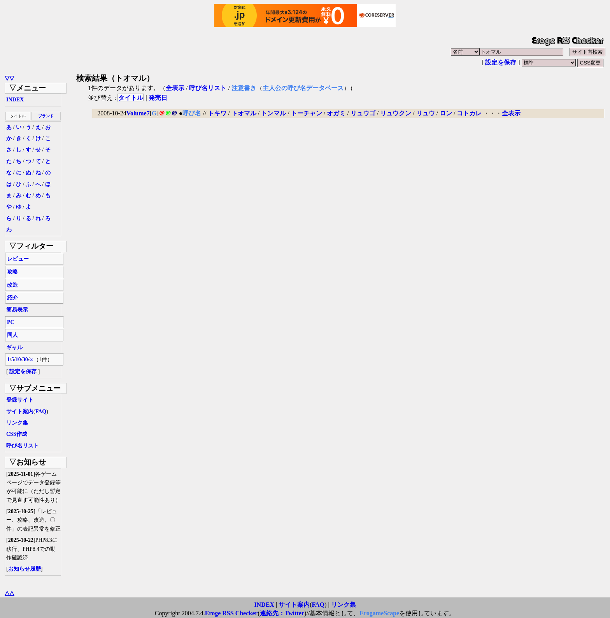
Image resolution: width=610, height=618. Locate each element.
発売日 (158, 97)
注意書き (243, 88)
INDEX (15, 100)
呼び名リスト (22, 446)
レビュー (18, 259)
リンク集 (17, 423)
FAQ (41, 411)
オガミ (336, 113)
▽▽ (9, 78)
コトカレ (469, 113)
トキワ (217, 113)
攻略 (12, 272)
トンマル (273, 113)
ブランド (46, 116)
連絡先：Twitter (282, 613)
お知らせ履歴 (24, 569)
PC (10, 322)
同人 (12, 335)
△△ (9, 593)
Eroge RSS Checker (231, 613)
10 (18, 359)
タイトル (130, 97)
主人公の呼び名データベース (303, 88)
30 (25, 359)
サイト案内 (19, 411)
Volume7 (138, 113)
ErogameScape (379, 613)
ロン (446, 113)
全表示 (175, 88)
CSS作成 (16, 434)
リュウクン (395, 113)
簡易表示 (17, 310)
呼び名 (191, 113)
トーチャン (306, 113)
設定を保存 (500, 62)
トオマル (243, 113)
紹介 (12, 298)
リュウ (425, 113)
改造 (12, 285)
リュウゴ (363, 113)
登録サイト (19, 400)
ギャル (14, 347)
